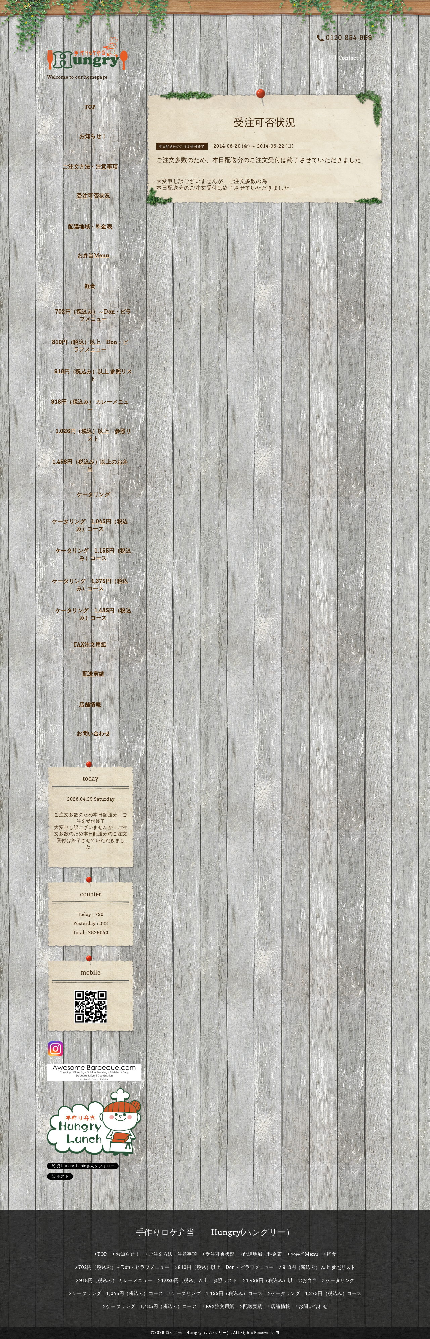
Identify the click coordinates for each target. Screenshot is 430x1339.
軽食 (90, 286)
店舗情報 (90, 704)
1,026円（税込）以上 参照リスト (93, 435)
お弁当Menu (93, 255)
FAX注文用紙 (90, 644)
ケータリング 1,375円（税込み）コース (90, 585)
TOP (90, 107)
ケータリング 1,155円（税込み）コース (93, 554)
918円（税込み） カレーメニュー (90, 405)
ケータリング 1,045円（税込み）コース (90, 525)
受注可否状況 (93, 195)
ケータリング (93, 494)
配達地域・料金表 (90, 226)
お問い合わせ (93, 733)
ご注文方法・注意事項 (90, 166)
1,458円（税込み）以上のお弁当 (90, 465)
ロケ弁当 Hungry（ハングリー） (198, 1332)
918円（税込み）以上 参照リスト (93, 375)
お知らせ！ (93, 136)
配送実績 (93, 673)
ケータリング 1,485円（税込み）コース (93, 614)
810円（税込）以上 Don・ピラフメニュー (90, 346)
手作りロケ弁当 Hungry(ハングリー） (215, 1232)
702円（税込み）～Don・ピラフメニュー (93, 315)
